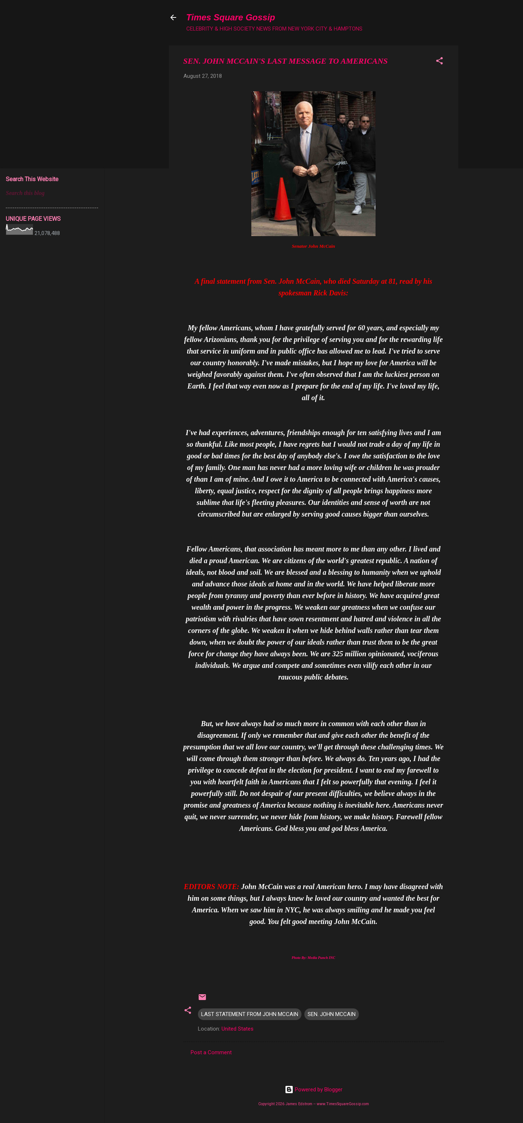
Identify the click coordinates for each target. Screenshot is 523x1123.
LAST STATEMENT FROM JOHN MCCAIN (249, 1014)
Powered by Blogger (313, 1089)
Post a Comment (211, 1052)
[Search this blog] (52, 193)
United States (238, 1029)
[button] (439, 62)
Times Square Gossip (230, 17)
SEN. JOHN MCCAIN (332, 1014)
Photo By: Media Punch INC (313, 958)
